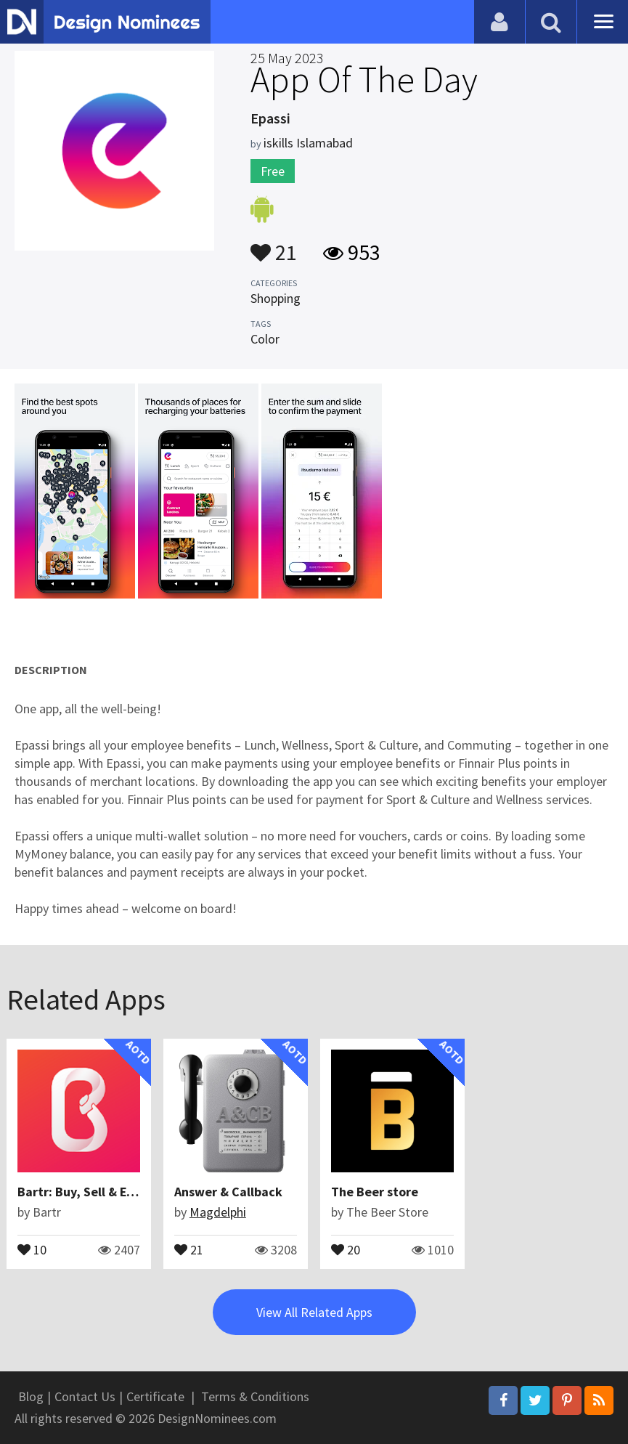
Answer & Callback (228, 1191)
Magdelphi (217, 1212)
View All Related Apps (314, 1312)
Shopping (275, 298)
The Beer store (374, 1191)
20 (345, 1248)
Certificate (155, 1396)
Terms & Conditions (255, 1396)
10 (31, 1248)
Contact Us (84, 1396)
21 (273, 245)
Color (265, 338)
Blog (31, 1396)
